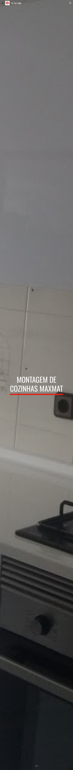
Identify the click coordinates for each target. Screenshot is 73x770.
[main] (36, 385)
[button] (2, 3)
